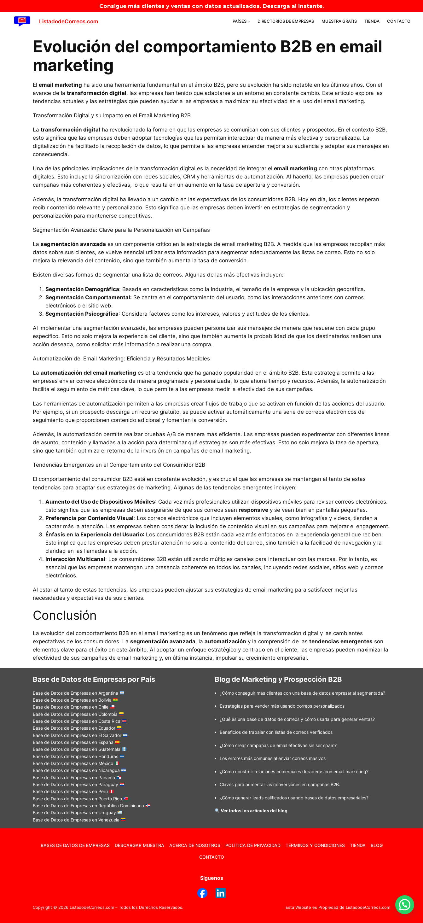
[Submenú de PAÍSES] (248, 21)
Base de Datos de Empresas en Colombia (78, 714)
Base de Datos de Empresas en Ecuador (77, 728)
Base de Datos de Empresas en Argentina (78, 693)
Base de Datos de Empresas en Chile (73, 707)
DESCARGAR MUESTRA (139, 845)
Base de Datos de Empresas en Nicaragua (79, 770)
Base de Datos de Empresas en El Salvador (80, 735)
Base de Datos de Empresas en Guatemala (79, 749)
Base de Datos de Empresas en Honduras (78, 756)
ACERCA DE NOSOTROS (194, 845)
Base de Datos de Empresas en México (76, 763)
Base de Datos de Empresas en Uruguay (77, 812)
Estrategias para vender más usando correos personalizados (282, 706)
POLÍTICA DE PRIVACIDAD (253, 845)
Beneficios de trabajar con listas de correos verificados (276, 732)
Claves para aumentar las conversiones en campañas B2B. (280, 784)
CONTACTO (211, 857)
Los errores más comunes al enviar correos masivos (273, 758)
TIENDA (358, 845)
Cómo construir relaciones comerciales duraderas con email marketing (294, 771)
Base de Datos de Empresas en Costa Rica (79, 721)
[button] (404, 904)
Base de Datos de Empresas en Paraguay (78, 784)
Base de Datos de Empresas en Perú (73, 791)
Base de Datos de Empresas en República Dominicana (91, 805)
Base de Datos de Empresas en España (76, 742)
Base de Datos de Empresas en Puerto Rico (80, 798)
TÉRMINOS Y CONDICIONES (315, 845)
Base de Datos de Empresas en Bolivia (75, 700)
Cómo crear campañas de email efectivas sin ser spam (278, 745)
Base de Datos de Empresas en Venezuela (76, 819)
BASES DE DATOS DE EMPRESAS (75, 845)
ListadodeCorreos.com (68, 21)
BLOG (377, 845)
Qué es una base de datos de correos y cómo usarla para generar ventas (297, 719)
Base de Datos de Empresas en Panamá (77, 777)
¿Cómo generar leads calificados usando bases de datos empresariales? (294, 797)
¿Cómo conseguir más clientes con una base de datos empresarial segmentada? (302, 693)
